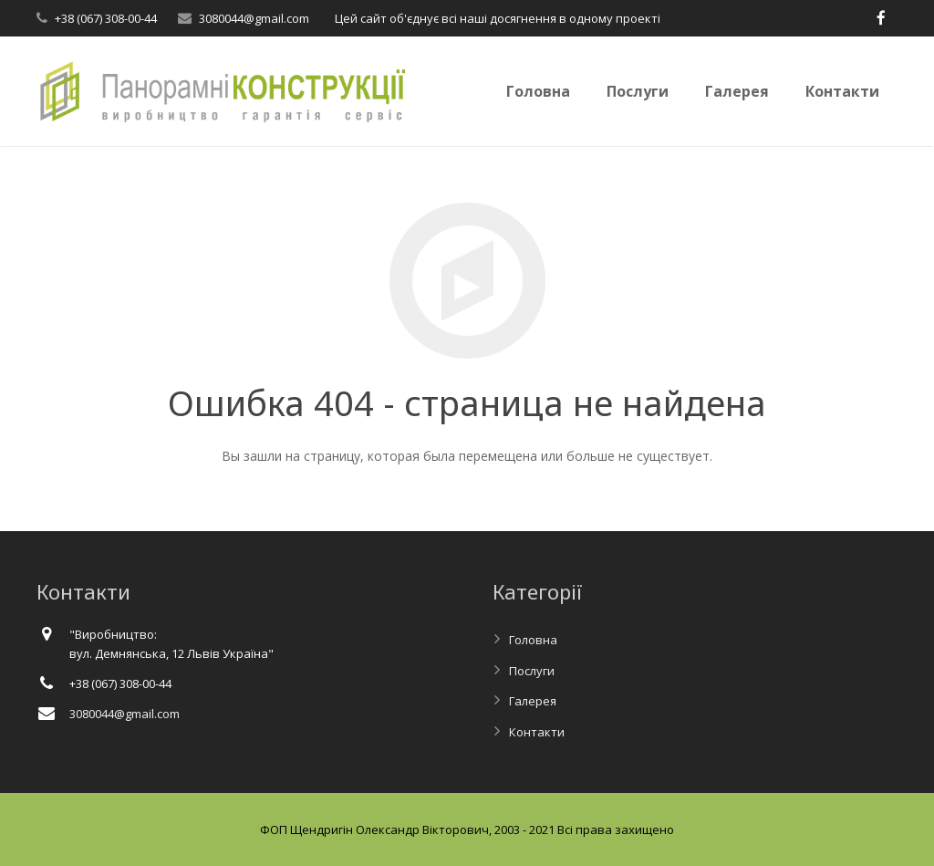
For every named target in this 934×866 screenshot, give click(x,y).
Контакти (537, 732)
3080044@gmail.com (254, 18)
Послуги (532, 671)
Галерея (532, 701)
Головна (533, 639)
